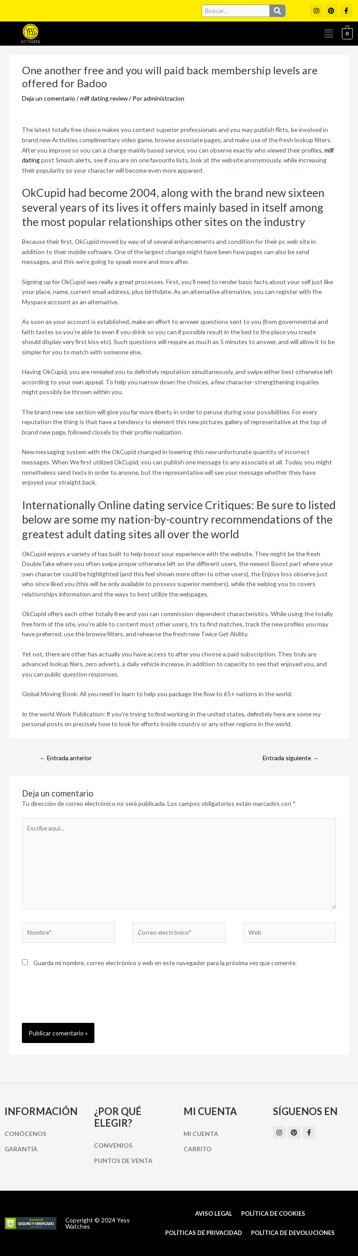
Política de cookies (273, 1213)
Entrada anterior (65, 758)
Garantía (21, 1149)
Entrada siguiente (291, 758)
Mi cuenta (200, 1133)
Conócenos (25, 1133)
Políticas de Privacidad (203, 1232)
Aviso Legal (213, 1213)
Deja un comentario (48, 98)
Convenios (113, 1145)
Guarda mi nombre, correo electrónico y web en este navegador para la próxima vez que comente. (165, 962)
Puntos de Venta (123, 1160)
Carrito (197, 1149)
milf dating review (104, 98)
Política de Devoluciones (293, 1232)
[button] (329, 34)
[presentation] (90, 1001)
